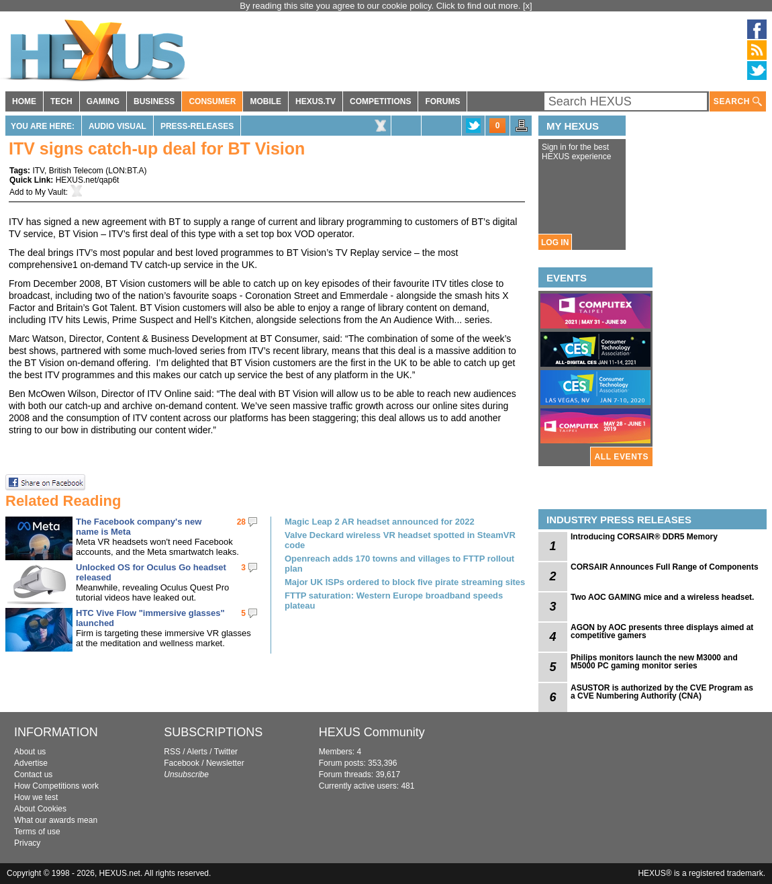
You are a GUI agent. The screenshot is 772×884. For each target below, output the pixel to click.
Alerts (197, 751)
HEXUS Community (372, 732)
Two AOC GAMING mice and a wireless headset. (662, 597)
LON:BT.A (126, 170)
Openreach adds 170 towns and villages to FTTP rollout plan (399, 564)
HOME (24, 101)
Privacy (27, 843)
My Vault (50, 192)
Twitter (226, 751)
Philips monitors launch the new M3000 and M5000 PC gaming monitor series (654, 662)
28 (241, 522)
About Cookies (40, 808)
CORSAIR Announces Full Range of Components (665, 567)
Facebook (181, 763)
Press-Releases (197, 126)
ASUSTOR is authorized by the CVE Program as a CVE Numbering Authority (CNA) (662, 692)
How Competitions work (56, 786)
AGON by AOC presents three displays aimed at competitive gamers (662, 631)
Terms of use (37, 831)
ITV (38, 170)
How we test (36, 797)
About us (30, 751)
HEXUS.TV (315, 101)
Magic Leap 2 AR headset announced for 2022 (380, 522)
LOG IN (555, 242)
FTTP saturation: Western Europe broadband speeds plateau (394, 600)
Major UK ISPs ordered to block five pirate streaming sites (405, 582)
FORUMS (442, 101)
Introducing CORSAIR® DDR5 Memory (644, 537)
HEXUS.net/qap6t (87, 180)
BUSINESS (154, 101)
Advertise (31, 763)
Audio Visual (117, 126)
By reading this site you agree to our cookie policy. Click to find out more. (381, 6)
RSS (172, 751)
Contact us (33, 774)
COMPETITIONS (380, 101)
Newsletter (225, 763)
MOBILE (265, 101)
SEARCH (738, 102)
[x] (527, 6)
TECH (61, 101)
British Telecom (76, 170)
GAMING (103, 101)
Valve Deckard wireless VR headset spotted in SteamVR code (400, 540)
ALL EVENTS (621, 456)
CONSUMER (212, 101)
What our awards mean (55, 820)
